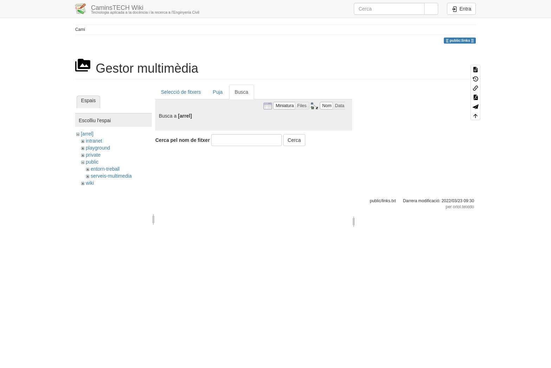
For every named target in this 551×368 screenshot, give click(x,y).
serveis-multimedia (111, 176)
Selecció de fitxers (181, 92)
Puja (218, 92)
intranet (94, 141)
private (93, 155)
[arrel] (87, 134)
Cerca (294, 140)
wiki (90, 183)
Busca (241, 92)
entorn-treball (105, 169)
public (92, 162)
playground (98, 148)
